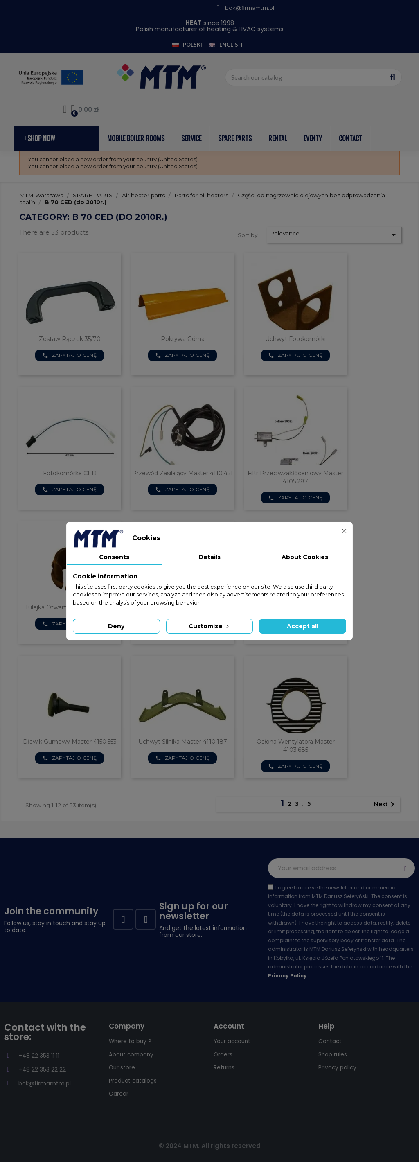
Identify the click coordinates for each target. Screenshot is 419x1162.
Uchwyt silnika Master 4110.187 (182, 741)
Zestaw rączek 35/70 (70, 339)
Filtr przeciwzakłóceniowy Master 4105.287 (295, 477)
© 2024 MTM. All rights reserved (210, 1146)
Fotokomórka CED (70, 473)
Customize (209, 626)
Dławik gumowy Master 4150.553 (70, 741)
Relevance (334, 235)
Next (385, 804)
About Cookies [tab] (305, 557)
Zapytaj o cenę (69, 355)
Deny (116, 626)
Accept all (302, 626)
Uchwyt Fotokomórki (295, 339)
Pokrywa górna (183, 339)
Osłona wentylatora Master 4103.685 (296, 746)
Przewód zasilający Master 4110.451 (182, 473)
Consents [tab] (114, 557)
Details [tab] (209, 557)
